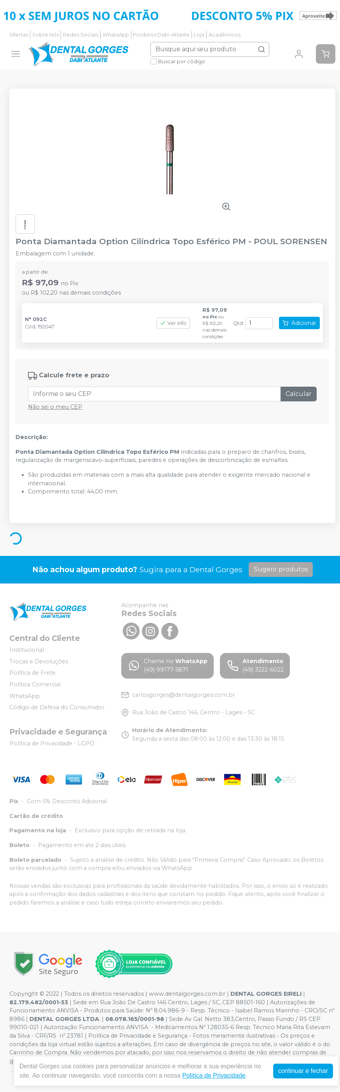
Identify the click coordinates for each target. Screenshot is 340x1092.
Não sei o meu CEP (55, 406)
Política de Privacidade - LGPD (51, 743)
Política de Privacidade (214, 1075)
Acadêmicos (225, 35)
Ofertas (18, 35)
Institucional (26, 649)
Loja (199, 35)
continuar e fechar (303, 1071)
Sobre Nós (45, 35)
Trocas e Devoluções (38, 661)
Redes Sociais (80, 35)
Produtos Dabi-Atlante (161, 35)
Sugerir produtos (281, 569)
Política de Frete (32, 673)
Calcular (299, 394)
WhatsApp (116, 35)
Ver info (173, 323)
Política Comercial (35, 684)
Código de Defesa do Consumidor (57, 707)
